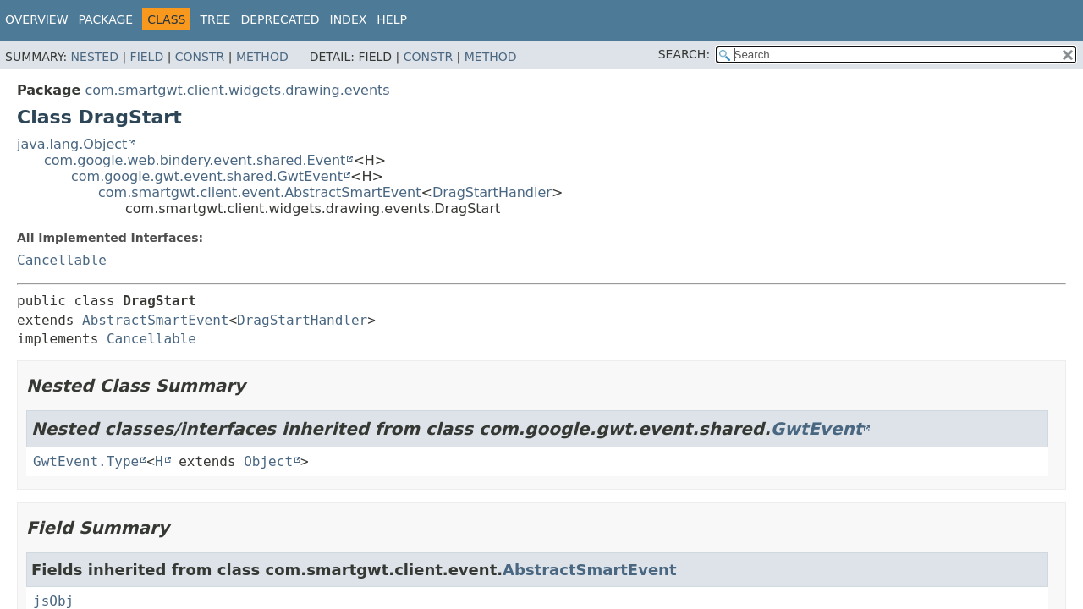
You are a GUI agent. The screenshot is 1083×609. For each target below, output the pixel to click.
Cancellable (62, 260)
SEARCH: (684, 54)
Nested (94, 56)
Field (147, 56)
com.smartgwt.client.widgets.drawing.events (237, 90)
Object (268, 461)
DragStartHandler (492, 192)
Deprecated (279, 19)
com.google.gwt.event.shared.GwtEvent (207, 176)
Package (106, 19)
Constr (199, 56)
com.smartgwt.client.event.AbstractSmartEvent (259, 192)
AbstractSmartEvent (155, 320)
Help (392, 19)
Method (262, 56)
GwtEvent (817, 429)
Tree (215, 19)
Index (348, 19)
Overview (37, 19)
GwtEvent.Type (86, 461)
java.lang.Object (72, 144)
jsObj (53, 601)
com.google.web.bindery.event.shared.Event (194, 160)
